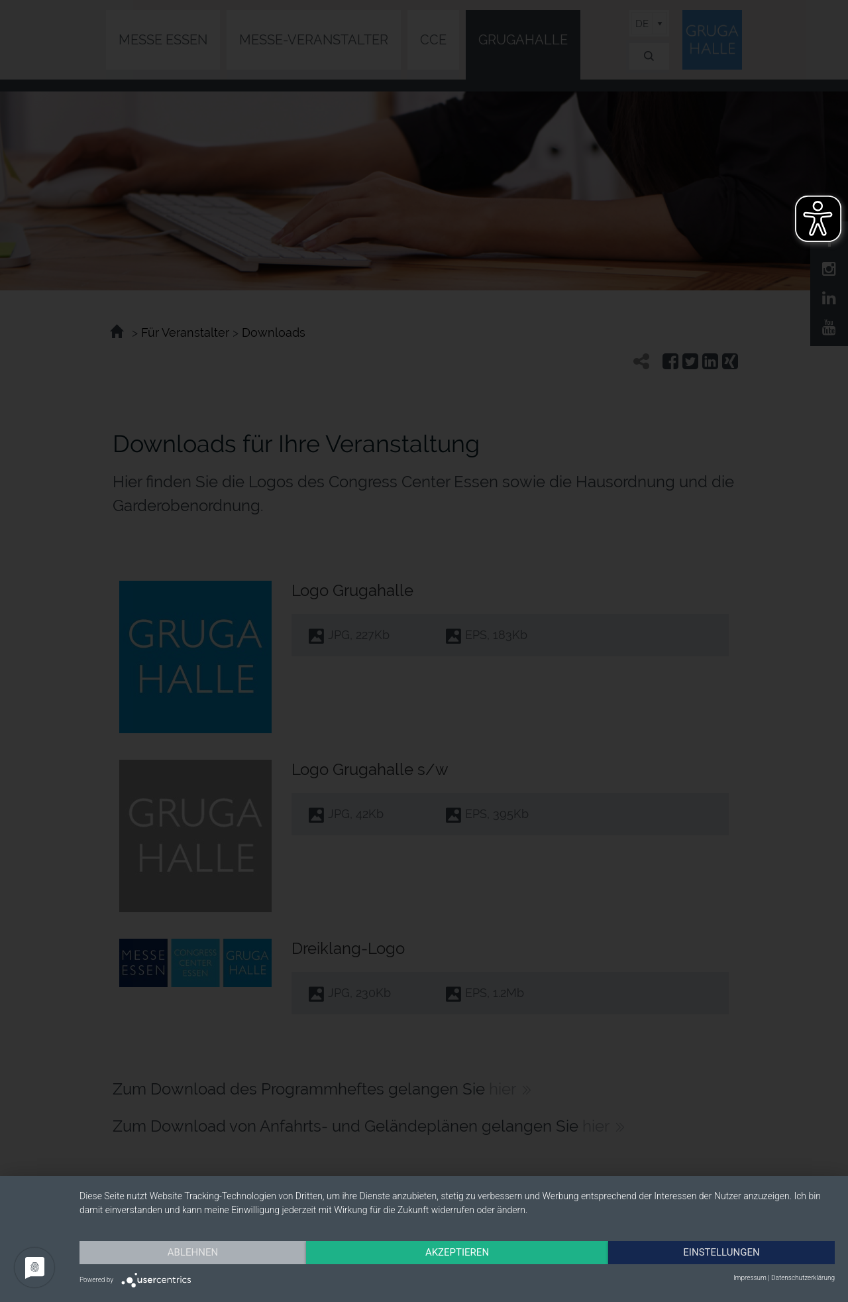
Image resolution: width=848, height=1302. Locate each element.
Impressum (750, 1277)
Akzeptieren (457, 1252)
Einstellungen (721, 1252)
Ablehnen (193, 1252)
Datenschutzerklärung (803, 1277)
